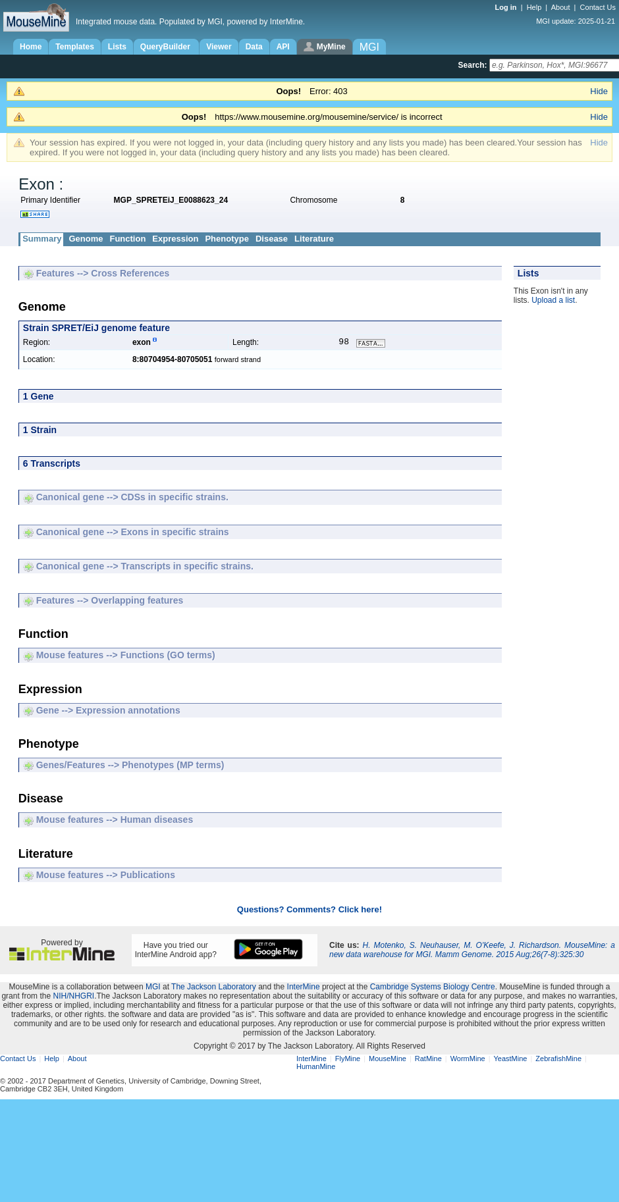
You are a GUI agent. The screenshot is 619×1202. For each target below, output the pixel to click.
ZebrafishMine (558, 1060)
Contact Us (598, 7)
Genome (85, 239)
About (560, 7)
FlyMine (348, 1060)
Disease (272, 239)
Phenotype (226, 239)
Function (127, 239)
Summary (41, 239)
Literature (314, 239)
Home (30, 46)
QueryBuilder (166, 46)
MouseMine (387, 1060)
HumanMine (315, 1068)
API (283, 46)
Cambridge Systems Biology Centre (432, 988)
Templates (74, 46)
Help (534, 7)
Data (254, 46)
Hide (599, 91)
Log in (507, 7)
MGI (153, 988)
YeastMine (510, 1060)
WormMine (467, 1060)
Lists (117, 46)
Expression (175, 239)
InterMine (303, 988)
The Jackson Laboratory (213, 988)
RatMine (428, 1060)
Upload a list (553, 300)
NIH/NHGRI (73, 997)
